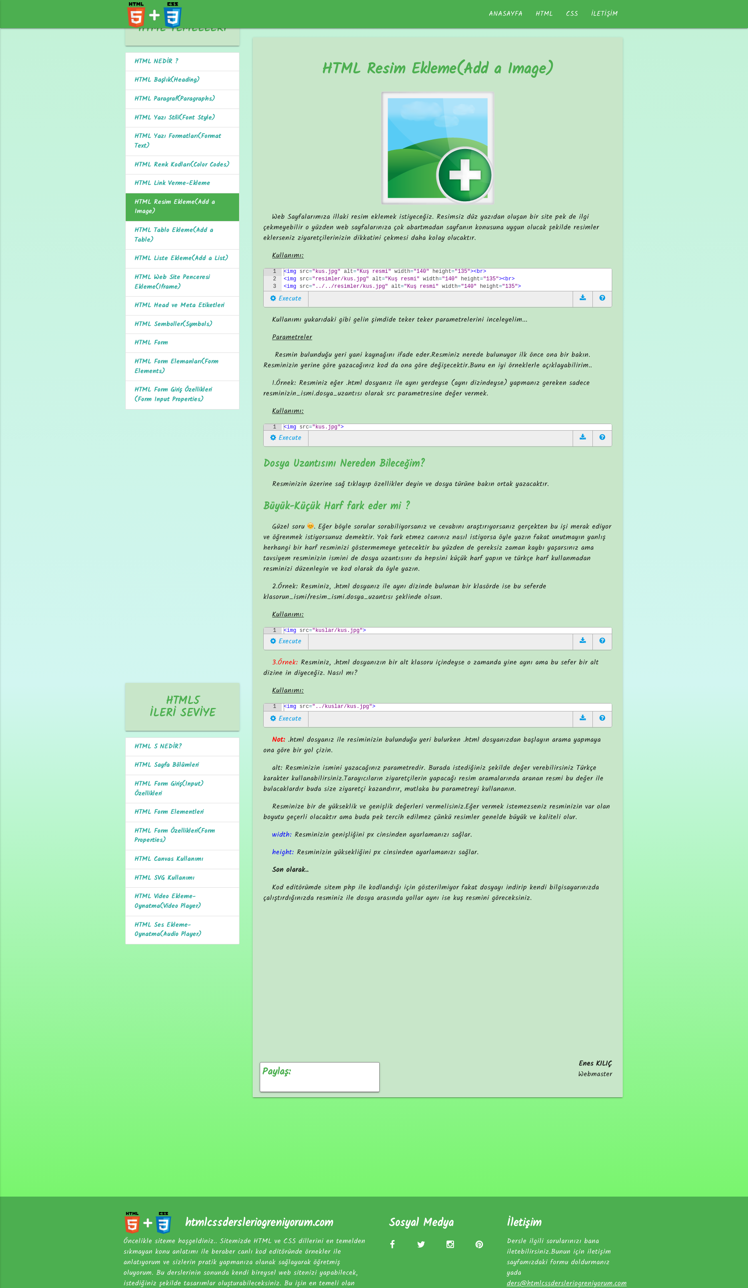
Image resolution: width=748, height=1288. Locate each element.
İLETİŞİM (604, 14)
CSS (572, 14)
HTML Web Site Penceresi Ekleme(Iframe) (173, 297)
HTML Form (151, 360)
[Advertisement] (182, 566)
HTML (544, 14)
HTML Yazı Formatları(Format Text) (179, 143)
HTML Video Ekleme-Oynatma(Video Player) (168, 924)
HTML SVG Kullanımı (165, 899)
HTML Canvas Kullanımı (169, 880)
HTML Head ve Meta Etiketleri (180, 321)
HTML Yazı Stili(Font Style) (176, 119)
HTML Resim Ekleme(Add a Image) (175, 220)
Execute (285, 299)
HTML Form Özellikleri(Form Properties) (176, 856)
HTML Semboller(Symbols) (174, 340)
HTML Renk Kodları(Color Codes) (171, 172)
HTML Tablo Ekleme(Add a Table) (174, 249)
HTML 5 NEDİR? (159, 765)
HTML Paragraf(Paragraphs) (176, 100)
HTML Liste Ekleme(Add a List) (182, 273)
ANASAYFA (506, 14)
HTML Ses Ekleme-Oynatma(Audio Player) (169, 953)
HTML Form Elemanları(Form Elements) (177, 384)
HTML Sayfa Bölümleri (167, 784)
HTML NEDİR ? (157, 62)
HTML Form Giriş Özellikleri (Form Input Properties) (175, 413)
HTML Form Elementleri (170, 832)
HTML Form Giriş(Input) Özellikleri (170, 808)
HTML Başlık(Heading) (167, 81)
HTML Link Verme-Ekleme (173, 196)
